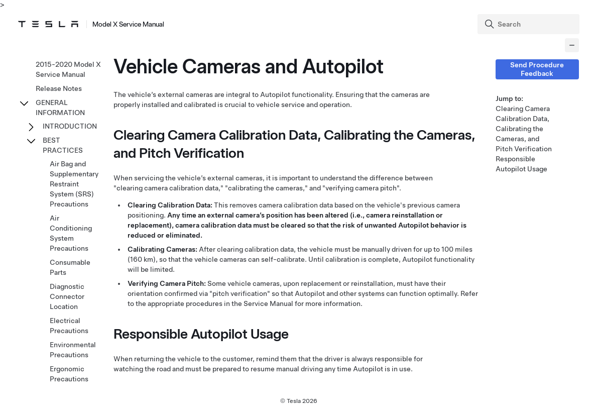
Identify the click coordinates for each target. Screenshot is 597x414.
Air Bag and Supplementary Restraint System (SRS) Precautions (74, 184)
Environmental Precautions (73, 350)
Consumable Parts (70, 267)
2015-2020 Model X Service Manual (68, 69)
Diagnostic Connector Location (67, 296)
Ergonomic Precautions (69, 374)
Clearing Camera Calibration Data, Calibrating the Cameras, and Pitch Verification (524, 129)
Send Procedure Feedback (537, 69)
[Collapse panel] (572, 45)
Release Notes (59, 88)
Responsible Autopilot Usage (521, 164)
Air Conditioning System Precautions (71, 233)
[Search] (529, 24)
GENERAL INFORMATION (60, 107)
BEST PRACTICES (63, 145)
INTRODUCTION (70, 126)
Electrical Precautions (69, 326)
